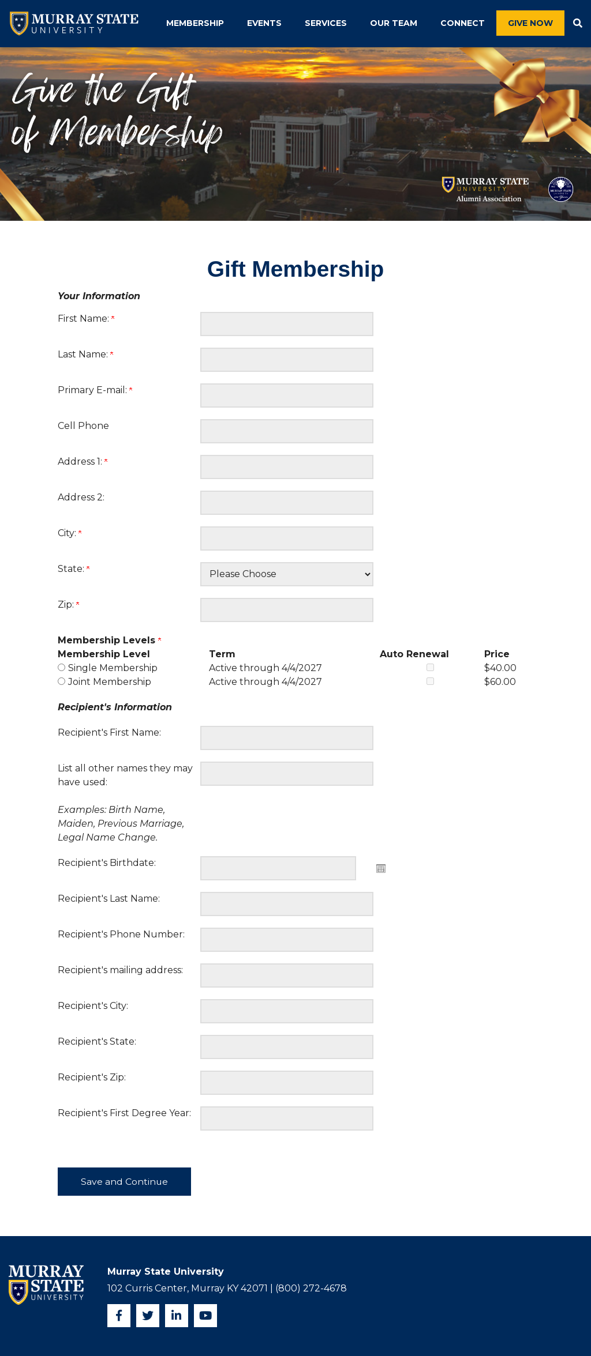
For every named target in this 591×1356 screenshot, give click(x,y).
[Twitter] (147, 1315)
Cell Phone (83, 425)
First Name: (86, 318)
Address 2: (81, 497)
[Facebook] (118, 1315)
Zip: (68, 604)
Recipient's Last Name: (109, 898)
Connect (462, 23)
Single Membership (113, 667)
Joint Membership (109, 681)
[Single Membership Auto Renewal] (430, 667)
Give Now (530, 23)
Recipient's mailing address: (120, 970)
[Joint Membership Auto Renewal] (430, 681)
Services (326, 23)
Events (264, 23)
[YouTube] (205, 1315)
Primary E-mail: (95, 390)
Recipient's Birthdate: (107, 862)
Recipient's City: (93, 1005)
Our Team (393, 23)
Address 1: (82, 461)
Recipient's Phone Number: (121, 934)
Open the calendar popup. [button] (381, 868)
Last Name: (85, 354)
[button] (577, 23)
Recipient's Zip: (92, 1077)
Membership (195, 23)
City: (69, 533)
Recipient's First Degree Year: (124, 1113)
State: (73, 568)
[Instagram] (176, 1315)
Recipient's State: (97, 1041)
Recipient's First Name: (109, 732)
